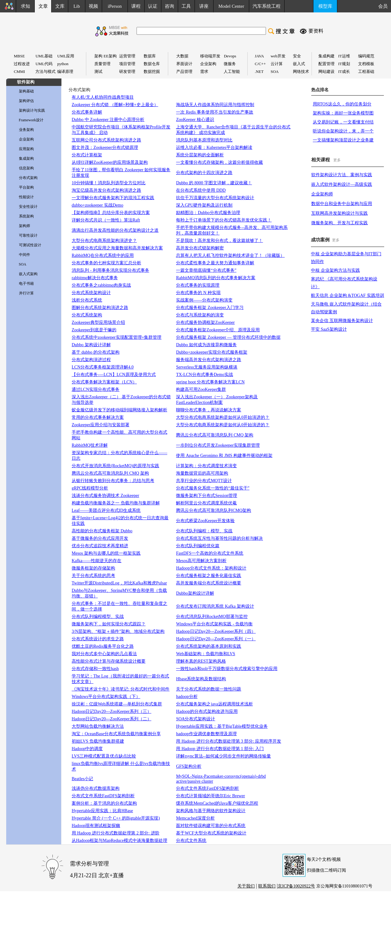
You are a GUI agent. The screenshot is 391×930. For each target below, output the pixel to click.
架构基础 (26, 91)
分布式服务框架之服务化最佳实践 (208, 575)
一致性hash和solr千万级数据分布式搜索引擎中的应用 (226, 668)
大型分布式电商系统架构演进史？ (104, 240)
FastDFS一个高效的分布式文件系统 (209, 553)
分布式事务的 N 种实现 (198, 292)
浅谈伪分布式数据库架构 (95, 788)
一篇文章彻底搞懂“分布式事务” (206, 270)
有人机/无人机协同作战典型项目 (103, 97)
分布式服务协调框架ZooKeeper (205, 322)
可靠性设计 (28, 235)
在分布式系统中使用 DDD (201, 190)
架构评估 (26, 101)
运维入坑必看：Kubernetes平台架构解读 (214, 147)
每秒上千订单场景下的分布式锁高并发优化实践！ (224, 220)
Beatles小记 (82, 778)
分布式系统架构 (87, 315)
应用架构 (26, 149)
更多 (337, 160)
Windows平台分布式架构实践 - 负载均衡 (214, 624)
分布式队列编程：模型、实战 (204, 531)
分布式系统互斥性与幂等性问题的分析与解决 (219, 538)
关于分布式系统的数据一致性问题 (208, 689)
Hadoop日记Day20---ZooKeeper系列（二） (111, 719)
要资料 (315, 31)
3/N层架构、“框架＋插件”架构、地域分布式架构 (118, 631)
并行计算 (26, 293)
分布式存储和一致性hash (95, 668)
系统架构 (26, 216)
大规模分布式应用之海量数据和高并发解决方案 (117, 248)
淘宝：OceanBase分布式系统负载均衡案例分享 (116, 733)
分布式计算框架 (87, 155)
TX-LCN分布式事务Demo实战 (204, 374)
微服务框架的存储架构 (93, 568)
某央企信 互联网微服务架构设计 (342, 320)
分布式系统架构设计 (91, 292)
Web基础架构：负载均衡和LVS (205, 653)
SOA (22, 264)
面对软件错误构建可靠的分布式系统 (210, 825)
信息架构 (26, 168)
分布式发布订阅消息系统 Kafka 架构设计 (215, 606)
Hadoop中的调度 (87, 748)
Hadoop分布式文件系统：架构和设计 (211, 568)
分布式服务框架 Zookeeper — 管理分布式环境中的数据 (228, 337)
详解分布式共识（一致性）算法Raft (106, 220)
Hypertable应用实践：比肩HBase (102, 810)
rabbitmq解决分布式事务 (95, 277)
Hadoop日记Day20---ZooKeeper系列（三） (111, 711)
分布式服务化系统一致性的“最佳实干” (212, 488)
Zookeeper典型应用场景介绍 (98, 322)
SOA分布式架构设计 (195, 719)
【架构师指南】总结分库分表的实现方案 (111, 212)
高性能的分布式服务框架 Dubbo (102, 531)
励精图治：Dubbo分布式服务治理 (208, 212)
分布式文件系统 (191, 840)
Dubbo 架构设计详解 (91, 344)
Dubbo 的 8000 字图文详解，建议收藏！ (214, 183)
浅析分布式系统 (87, 300)
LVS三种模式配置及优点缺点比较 (104, 756)
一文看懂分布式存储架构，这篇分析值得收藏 (219, 162)
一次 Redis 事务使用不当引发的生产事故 (214, 112)
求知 (25, 6)
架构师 (24, 226)
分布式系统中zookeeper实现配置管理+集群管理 (116, 337)
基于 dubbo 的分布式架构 (95, 352)
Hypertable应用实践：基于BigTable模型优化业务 (221, 726)
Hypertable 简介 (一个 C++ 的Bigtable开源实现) (116, 818)
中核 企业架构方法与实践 (335, 270)
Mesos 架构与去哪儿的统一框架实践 (106, 553)
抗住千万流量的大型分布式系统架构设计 (215, 197)
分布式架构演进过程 (91, 359)
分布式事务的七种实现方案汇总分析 (106, 263)
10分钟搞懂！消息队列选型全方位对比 (109, 183)
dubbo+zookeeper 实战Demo (97, 205)
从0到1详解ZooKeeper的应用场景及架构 (110, 162)
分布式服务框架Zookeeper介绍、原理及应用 (218, 330)
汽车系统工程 (267, 6)
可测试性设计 (30, 245)
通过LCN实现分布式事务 (95, 389)
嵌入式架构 (28, 274)
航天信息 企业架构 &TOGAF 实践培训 (347, 295)
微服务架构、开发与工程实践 (339, 223)
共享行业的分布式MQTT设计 (204, 480)
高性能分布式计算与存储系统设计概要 (109, 661)
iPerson (115, 6)
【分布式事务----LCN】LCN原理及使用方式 (114, 374)
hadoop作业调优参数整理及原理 (206, 733)
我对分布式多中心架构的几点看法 (104, 653)
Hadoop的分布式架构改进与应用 (206, 711)
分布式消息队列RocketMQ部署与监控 (211, 616)
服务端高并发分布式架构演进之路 (208, 359)
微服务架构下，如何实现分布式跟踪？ (109, 624)
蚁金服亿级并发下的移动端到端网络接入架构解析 (119, 410)
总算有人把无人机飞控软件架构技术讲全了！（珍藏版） (230, 255)
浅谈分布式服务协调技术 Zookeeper (105, 495)
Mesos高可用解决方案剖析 (201, 560)
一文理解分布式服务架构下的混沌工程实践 (113, 197)
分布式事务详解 (87, 112)
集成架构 (26, 158)
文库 (60, 6)
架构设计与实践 (32, 110)
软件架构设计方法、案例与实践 (341, 174)
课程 (136, 6)
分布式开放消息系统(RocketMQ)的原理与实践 (115, 465)
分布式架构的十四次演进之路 (204, 172)
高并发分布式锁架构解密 (200, 248)
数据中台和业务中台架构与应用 (341, 203)
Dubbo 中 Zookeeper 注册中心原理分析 (108, 119)
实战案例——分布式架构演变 (204, 300)
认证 (152, 6)
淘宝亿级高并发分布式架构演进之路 (106, 190)
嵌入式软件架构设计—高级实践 (341, 184)
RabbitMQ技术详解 (90, 445)
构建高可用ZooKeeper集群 (201, 389)
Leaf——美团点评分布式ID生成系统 (106, 510)
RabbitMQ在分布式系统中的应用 (103, 255)
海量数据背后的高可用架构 (202, 473)
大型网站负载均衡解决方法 (98, 726)
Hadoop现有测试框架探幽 (96, 825)
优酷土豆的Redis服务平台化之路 (103, 646)
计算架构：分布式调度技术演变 (206, 465)
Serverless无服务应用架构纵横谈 (206, 367)
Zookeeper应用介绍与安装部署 (100, 425)
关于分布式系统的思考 (93, 575)
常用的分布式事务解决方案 (98, 417)
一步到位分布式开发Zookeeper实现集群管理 (218, 445)
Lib (77, 6)
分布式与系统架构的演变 (200, 315)
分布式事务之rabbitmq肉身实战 (101, 285)
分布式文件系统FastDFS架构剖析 (103, 796)
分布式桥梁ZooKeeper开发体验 (205, 520)
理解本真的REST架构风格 (201, 661)
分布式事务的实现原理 (197, 285)
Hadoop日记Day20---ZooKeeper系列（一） (216, 639)
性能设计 (26, 197)
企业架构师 (322, 194)
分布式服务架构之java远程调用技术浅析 (214, 704)
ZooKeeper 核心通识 (195, 119)
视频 (93, 6)
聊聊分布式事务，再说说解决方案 (208, 410)
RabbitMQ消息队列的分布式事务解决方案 (215, 277)
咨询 (169, 6)
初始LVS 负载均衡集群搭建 (98, 741)
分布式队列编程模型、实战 (98, 616)
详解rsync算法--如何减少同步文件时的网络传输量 (223, 756)
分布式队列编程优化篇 (197, 545)
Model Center (231, 6)
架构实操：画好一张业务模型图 (343, 113)
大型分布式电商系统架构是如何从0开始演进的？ (222, 417)
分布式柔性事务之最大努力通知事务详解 (215, 263)
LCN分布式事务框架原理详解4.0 (103, 367)
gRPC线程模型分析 (90, 488)
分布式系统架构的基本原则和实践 (208, 646)
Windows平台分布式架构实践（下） (106, 696)
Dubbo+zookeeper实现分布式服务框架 (211, 352)
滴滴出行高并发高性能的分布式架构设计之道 (115, 230)
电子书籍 (26, 283)
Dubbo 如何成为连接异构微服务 (206, 344)
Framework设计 (31, 120)
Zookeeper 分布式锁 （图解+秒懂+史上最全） (115, 104)
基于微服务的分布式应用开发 (100, 538)
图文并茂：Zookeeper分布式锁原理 (105, 147)
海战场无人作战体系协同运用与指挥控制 (215, 104)
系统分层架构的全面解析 (200, 155)
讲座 (204, 6)
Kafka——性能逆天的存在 (96, 560)
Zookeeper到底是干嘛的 (94, 330)
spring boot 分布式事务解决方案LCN (210, 382)
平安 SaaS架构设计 (329, 329)
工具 (186, 6)
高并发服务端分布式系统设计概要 (208, 583)
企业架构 (26, 139)
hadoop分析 (186, 696)
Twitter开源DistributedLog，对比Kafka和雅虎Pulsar (119, 583)
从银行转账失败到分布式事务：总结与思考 (113, 480)
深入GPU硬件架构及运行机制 (204, 205)
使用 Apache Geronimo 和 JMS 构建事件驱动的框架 (224, 455)
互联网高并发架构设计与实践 (339, 213)
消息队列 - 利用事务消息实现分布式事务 (110, 270)
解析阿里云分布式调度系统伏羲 (206, 503)
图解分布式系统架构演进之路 (100, 307)
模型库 (325, 6)
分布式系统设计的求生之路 (98, 639)
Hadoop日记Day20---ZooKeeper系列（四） (216, 631)
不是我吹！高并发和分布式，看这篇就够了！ (219, 240)
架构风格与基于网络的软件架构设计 (210, 810)
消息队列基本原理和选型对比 (204, 140)
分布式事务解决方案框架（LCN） (104, 382)
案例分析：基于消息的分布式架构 (104, 803)
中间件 (24, 255)
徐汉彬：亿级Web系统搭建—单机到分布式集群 (117, 704)
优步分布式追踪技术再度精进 (100, 545)
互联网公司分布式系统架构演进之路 (106, 140)
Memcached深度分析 (195, 818)
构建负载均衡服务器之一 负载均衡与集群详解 (116, 503)
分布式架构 (28, 178)
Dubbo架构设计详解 (195, 593)
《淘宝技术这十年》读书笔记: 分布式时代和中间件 (120, 689)
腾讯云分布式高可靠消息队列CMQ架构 (213, 510)
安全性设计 (28, 206)
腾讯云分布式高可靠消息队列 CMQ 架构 (214, 435)
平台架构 (26, 187)
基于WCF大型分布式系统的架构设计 (211, 833)
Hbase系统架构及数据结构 (201, 679)
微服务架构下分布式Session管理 (206, 495)
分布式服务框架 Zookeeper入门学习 (209, 307)
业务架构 (26, 129)
